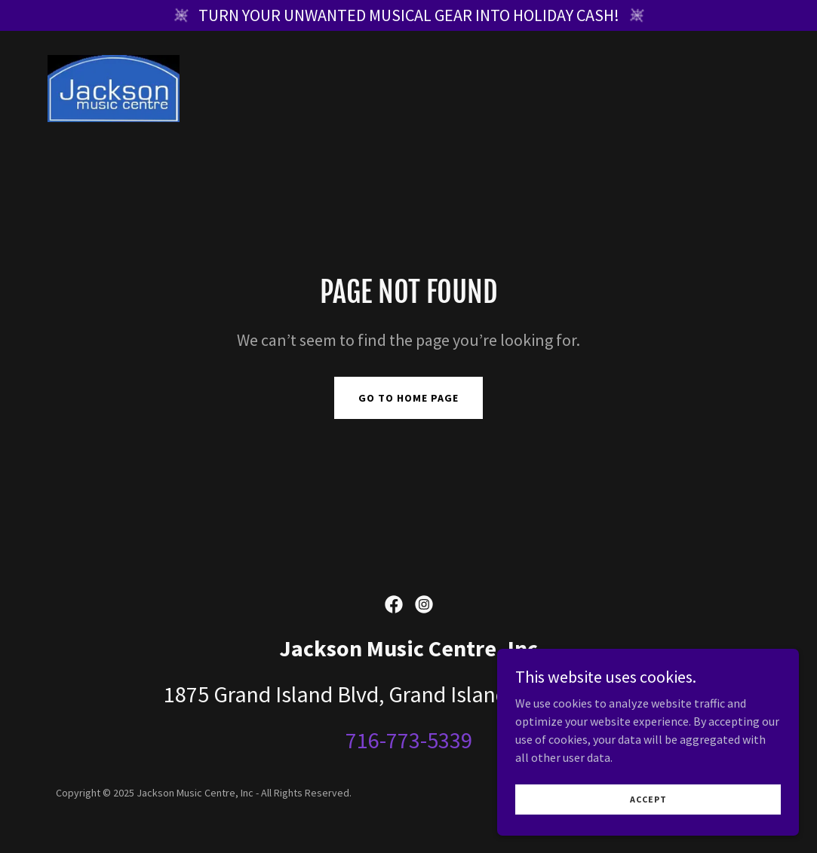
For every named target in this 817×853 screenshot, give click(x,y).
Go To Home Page (408, 398)
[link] (114, 86)
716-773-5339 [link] (409, 740)
